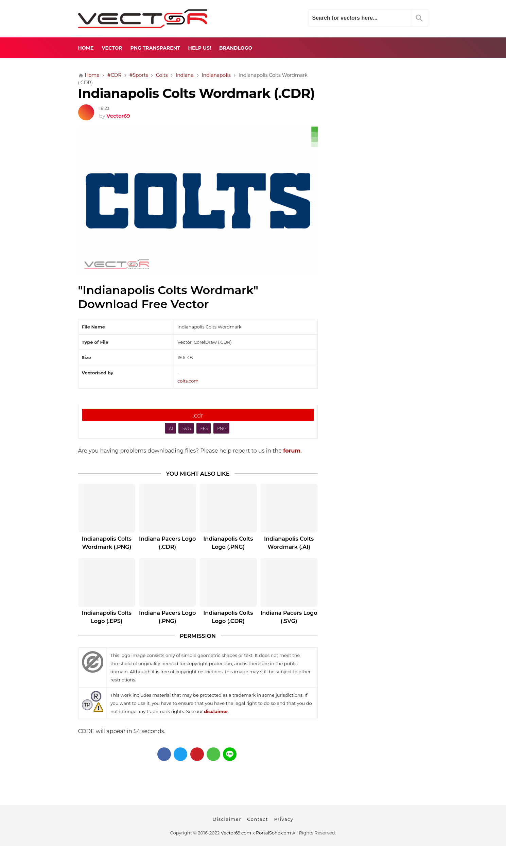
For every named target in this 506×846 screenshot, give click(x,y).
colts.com (187, 381)
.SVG (186, 428)
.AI (170, 428)
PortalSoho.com (273, 832)
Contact (257, 819)
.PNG (221, 428)
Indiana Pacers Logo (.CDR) (167, 543)
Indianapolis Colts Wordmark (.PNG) (107, 543)
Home (86, 48)
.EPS (203, 428)
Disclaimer (227, 819)
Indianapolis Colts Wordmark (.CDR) (196, 93)
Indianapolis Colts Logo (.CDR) (228, 617)
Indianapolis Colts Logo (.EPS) (107, 617)
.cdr (197, 415)
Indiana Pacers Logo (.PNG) (167, 617)
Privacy (283, 819)
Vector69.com (236, 832)
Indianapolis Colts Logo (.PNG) (228, 543)
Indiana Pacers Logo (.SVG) (288, 617)
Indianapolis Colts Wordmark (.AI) (289, 543)
